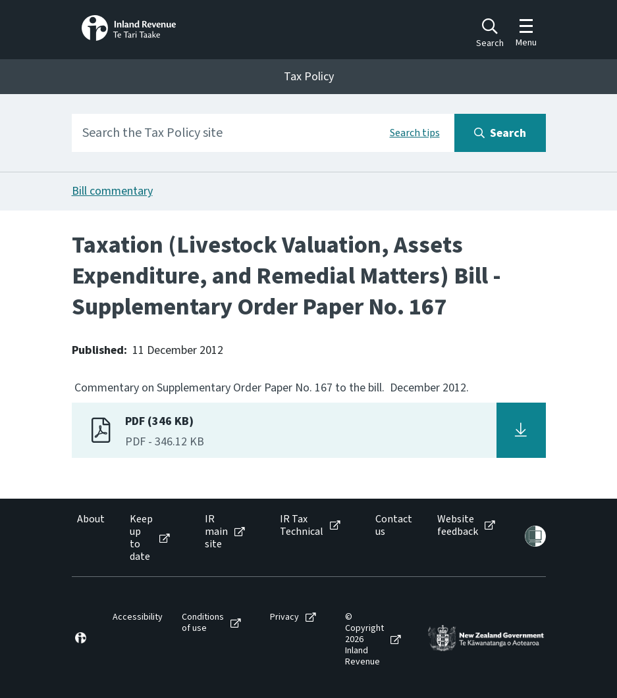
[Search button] (500, 133)
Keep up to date (141, 538)
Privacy (284, 617)
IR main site (216, 532)
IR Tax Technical (301, 525)
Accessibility (138, 617)
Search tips (415, 133)
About (91, 519)
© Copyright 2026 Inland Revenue (364, 639)
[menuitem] (90, 538)
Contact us (393, 525)
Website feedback (457, 525)
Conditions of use (203, 623)
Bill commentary (112, 191)
